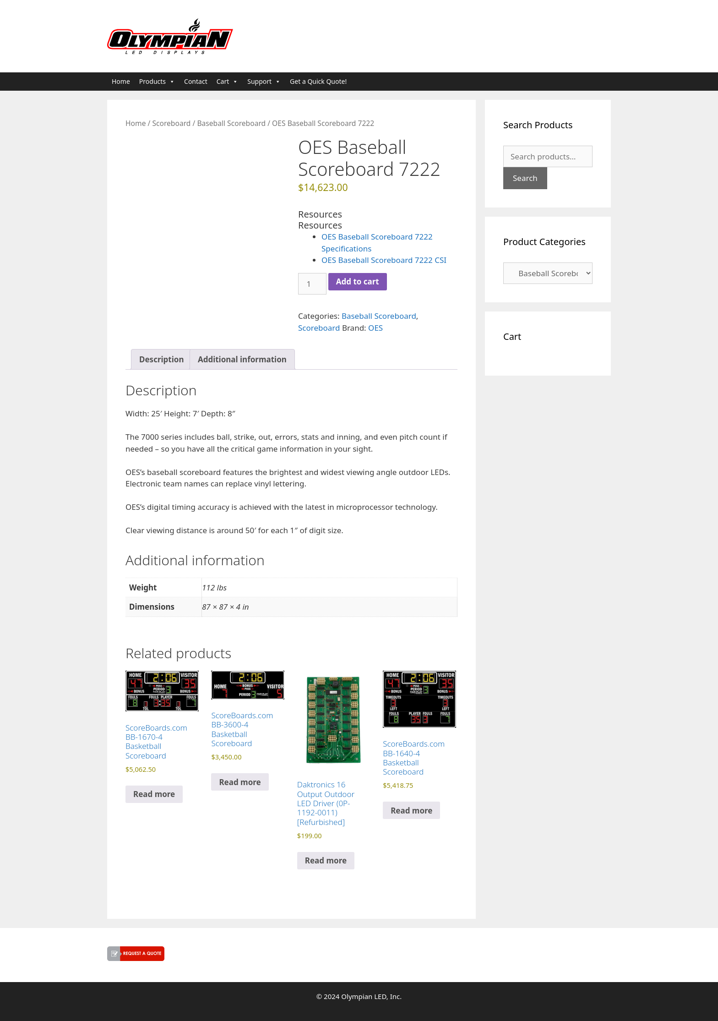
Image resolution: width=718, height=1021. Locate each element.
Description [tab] (161, 359)
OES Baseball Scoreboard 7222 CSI (383, 260)
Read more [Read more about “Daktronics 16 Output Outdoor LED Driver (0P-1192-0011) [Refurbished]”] (326, 860)
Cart (228, 81)
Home (121, 81)
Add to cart (357, 281)
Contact (195, 81)
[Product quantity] (312, 284)
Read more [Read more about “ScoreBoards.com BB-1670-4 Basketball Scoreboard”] (154, 794)
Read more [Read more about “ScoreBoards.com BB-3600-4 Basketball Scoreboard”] (240, 782)
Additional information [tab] (242, 359)
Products (157, 81)
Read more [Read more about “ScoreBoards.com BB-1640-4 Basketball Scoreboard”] (411, 810)
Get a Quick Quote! (318, 81)
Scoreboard (171, 123)
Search (525, 178)
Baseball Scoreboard (231, 123)
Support (264, 81)
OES (375, 327)
